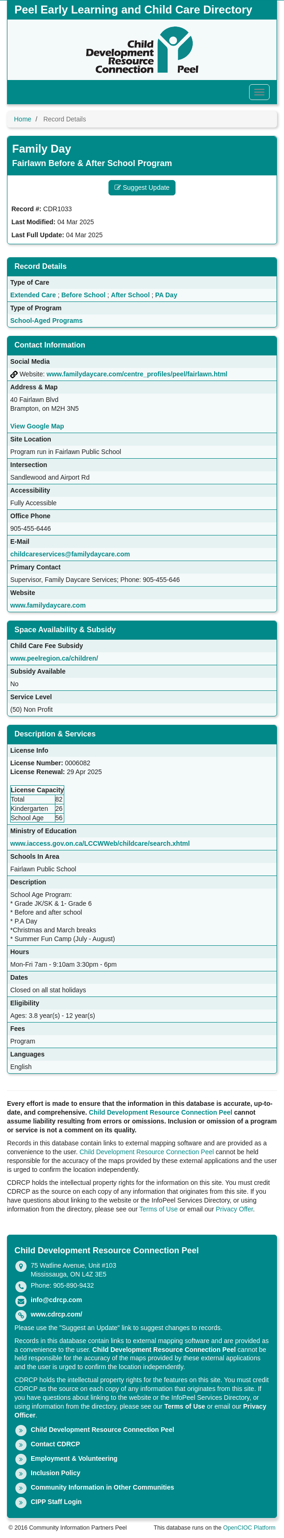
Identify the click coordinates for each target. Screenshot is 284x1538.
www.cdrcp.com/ (56, 1314)
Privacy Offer (234, 1209)
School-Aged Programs (46, 320)
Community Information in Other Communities (102, 1487)
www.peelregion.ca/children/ (54, 658)
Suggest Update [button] (142, 187)
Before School (83, 295)
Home (22, 119)
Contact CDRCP (55, 1444)
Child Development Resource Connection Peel (160, 1112)
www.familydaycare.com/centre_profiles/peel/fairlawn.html (137, 374)
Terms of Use (158, 1209)
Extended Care (33, 295)
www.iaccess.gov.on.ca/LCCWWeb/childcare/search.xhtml (100, 843)
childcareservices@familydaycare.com (70, 554)
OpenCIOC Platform (249, 1528)
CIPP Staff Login (56, 1501)
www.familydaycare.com (48, 605)
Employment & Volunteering (74, 1458)
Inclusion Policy (56, 1473)
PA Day (166, 295)
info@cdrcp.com (56, 1300)
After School (130, 295)
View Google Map (37, 426)
